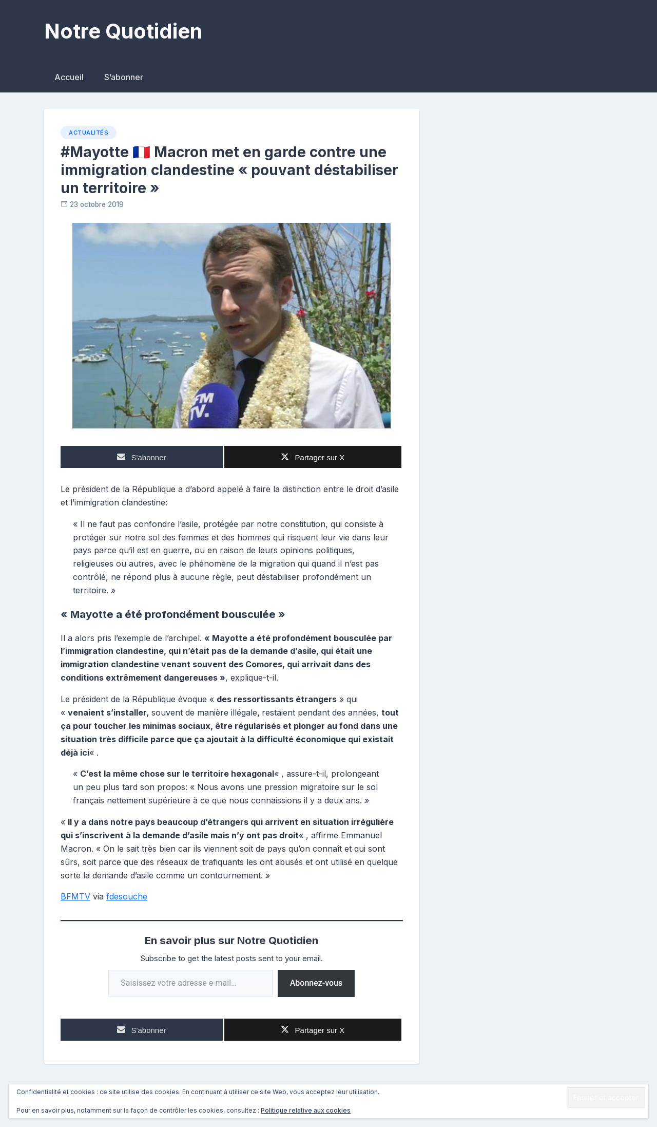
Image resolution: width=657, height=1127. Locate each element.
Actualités (88, 132)
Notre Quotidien (123, 31)
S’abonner (123, 77)
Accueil (69, 77)
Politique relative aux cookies (306, 1110)
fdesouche (126, 896)
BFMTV (75, 896)
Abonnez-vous (316, 983)
